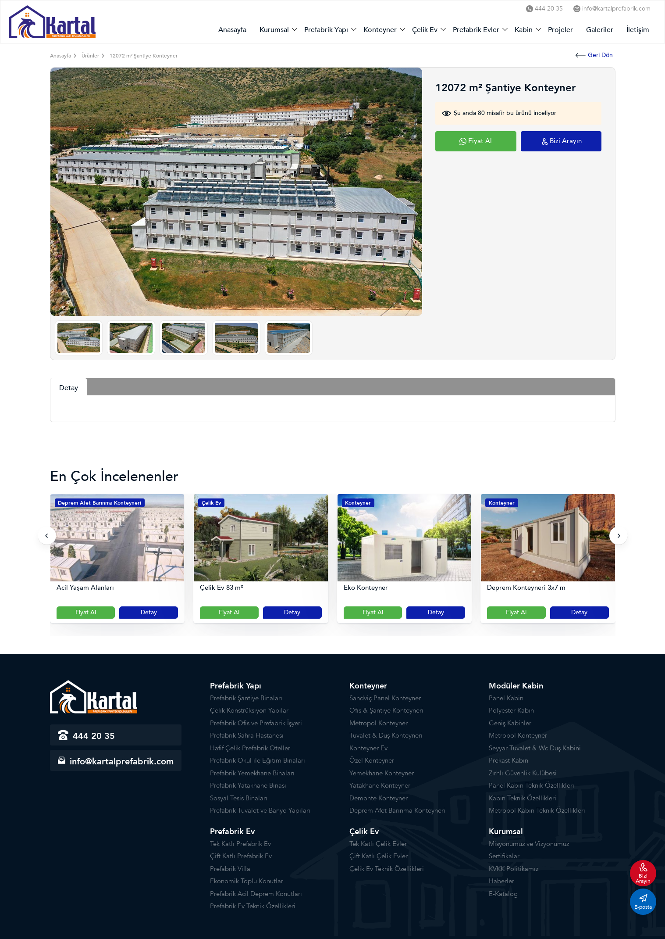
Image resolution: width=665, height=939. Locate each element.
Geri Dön (594, 55)
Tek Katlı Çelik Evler (378, 843)
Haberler (501, 881)
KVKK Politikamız (513, 868)
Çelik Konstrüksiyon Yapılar (249, 710)
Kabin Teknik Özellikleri (522, 798)
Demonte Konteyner (378, 798)
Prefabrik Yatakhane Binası (248, 785)
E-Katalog (503, 893)
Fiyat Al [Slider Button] (85, 612)
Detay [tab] (68, 388)
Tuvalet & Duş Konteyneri (386, 735)
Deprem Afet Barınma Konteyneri (99, 502)
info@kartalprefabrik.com (612, 8)
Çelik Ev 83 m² (221, 588)
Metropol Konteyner (378, 723)
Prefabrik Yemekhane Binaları (252, 773)
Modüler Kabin (516, 686)
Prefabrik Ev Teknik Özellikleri (252, 906)
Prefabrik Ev (232, 831)
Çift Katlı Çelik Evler (378, 856)
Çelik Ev (424, 30)
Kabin (524, 30)
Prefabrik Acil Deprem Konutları (256, 893)
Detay (149, 612)
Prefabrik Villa (230, 868)
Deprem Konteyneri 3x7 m (526, 588)
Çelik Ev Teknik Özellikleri (386, 868)
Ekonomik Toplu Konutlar (246, 881)
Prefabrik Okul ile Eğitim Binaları (257, 760)
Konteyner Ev (368, 748)
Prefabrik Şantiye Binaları (246, 698)
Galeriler (599, 30)
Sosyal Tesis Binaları (238, 798)
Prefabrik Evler (476, 30)
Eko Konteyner (366, 588)
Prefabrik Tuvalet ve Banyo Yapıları (260, 810)
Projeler (560, 30)
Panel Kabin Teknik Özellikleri (531, 785)
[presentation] (47, 536)
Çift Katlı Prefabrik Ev (241, 856)
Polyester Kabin (511, 710)
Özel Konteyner (371, 760)
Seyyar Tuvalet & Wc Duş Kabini (535, 748)
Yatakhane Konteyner (379, 785)
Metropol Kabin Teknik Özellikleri (537, 810)
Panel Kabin (506, 698)
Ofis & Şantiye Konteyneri (386, 710)
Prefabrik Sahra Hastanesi (247, 735)
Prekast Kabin (508, 760)
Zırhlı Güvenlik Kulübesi (523, 773)
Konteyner (380, 30)
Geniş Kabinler (510, 723)
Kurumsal (274, 30)
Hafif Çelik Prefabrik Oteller (250, 748)
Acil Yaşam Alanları (85, 588)
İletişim (637, 30)
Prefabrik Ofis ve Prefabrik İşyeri (256, 723)
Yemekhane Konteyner (381, 773)
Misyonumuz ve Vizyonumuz (529, 843)
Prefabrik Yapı (326, 30)
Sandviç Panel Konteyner (385, 698)
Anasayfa (232, 30)
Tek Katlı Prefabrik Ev (240, 843)
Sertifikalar (504, 856)
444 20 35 (544, 8)
